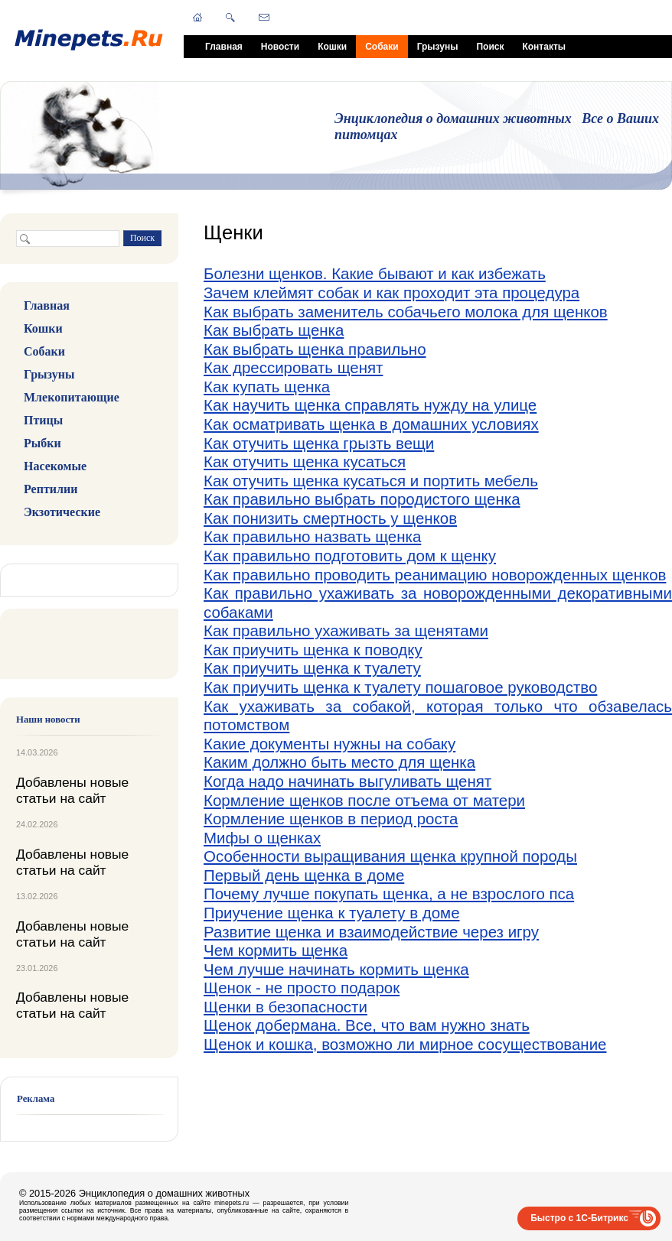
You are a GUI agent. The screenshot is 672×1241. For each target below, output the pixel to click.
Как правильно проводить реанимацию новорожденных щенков (435, 574)
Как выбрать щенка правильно (315, 349)
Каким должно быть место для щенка (339, 762)
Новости (280, 46)
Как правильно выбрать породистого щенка (362, 499)
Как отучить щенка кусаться (305, 461)
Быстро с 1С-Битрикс (579, 1218)
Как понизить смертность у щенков (330, 518)
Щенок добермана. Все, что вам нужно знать (367, 1025)
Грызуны (437, 46)
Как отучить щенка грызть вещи (319, 443)
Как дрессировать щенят (293, 367)
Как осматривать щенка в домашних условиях (371, 424)
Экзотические (62, 511)
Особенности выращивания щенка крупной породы (390, 856)
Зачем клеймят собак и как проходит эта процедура (391, 292)
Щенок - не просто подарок (302, 987)
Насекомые (55, 466)
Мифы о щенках (262, 837)
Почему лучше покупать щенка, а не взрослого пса (389, 893)
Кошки (332, 46)
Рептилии (50, 488)
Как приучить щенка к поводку (313, 649)
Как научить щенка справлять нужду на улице (370, 405)
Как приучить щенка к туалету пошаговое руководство (400, 687)
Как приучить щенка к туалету (312, 668)
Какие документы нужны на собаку (329, 743)
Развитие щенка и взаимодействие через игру (371, 931)
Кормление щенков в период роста (331, 818)
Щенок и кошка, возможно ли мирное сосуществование (405, 1044)
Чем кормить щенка (275, 950)
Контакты (544, 46)
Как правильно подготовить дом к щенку (350, 555)
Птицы (43, 420)
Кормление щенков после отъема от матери (364, 800)
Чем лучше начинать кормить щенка (336, 969)
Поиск (490, 46)
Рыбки (42, 443)
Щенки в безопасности (285, 1006)
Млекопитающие (71, 397)
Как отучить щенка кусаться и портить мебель (371, 480)
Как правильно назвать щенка (312, 536)
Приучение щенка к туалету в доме (332, 912)
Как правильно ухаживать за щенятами (346, 630)
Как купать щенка (267, 386)
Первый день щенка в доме (304, 875)
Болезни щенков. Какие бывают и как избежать (375, 273)
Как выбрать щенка (274, 330)
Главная (224, 46)
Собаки (381, 46)
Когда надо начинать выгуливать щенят (347, 781)
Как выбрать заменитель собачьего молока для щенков (406, 311)
